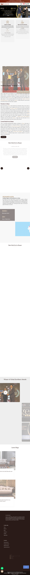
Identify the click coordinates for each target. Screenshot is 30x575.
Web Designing (16, 573)
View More (3, 137)
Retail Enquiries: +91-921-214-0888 (15, 0)
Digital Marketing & (23, 573)
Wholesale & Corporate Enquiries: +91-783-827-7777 (15, 1)
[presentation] (2, 168)
